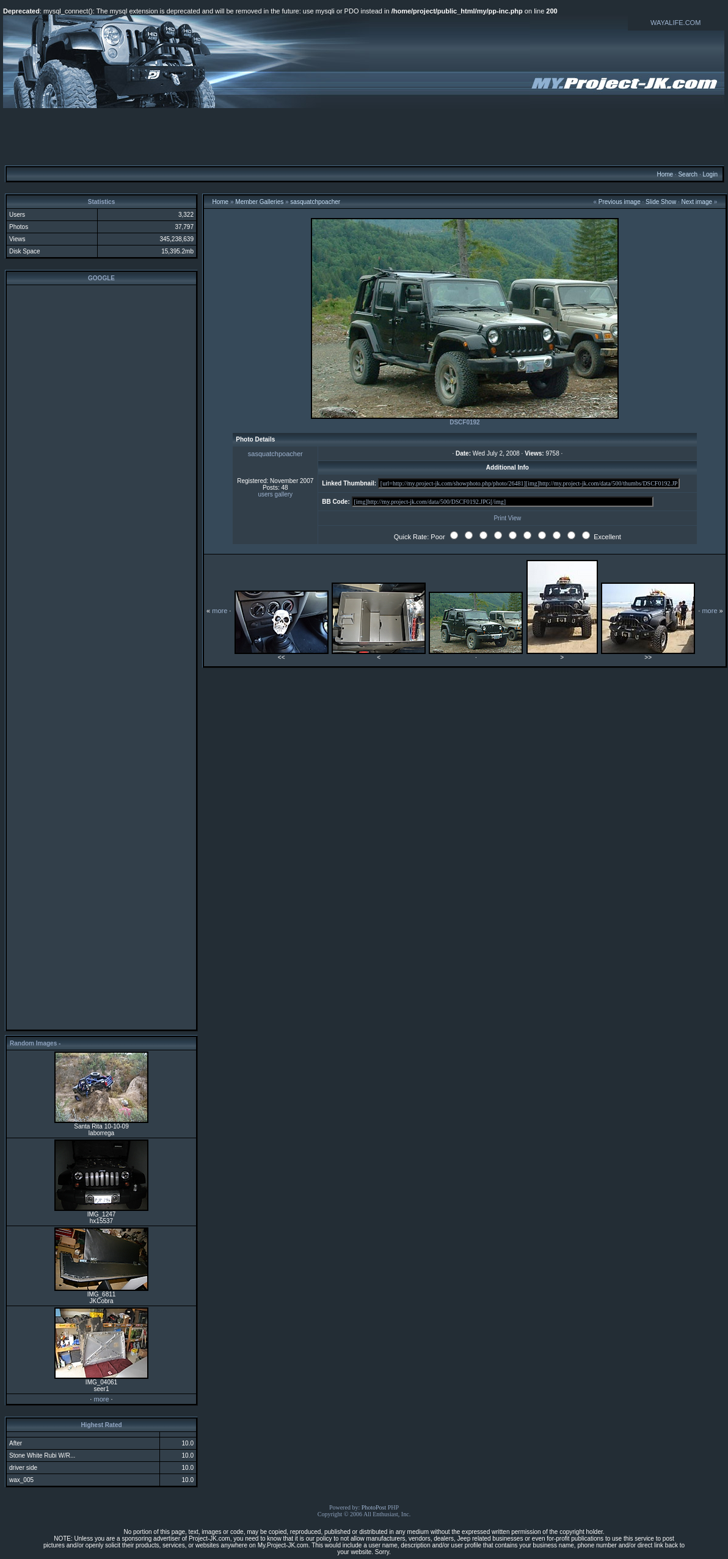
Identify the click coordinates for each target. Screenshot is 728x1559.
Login (709, 174)
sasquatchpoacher (315, 201)
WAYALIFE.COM (675, 22)
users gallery (275, 494)
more (101, 1399)
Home (665, 174)
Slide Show (661, 201)
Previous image (620, 201)
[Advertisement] (364, 136)
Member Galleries (259, 201)
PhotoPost (374, 1507)
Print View (507, 518)
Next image (696, 201)
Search (687, 174)
